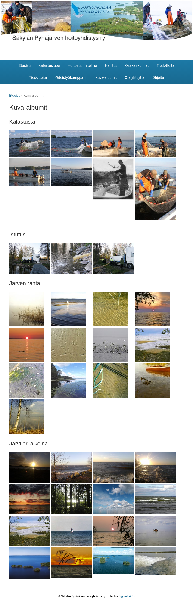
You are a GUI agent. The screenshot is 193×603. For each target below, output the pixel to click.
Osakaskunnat (137, 65)
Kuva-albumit (106, 77)
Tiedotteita (165, 65)
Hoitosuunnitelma (82, 65)
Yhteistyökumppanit (71, 77)
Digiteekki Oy (127, 596)
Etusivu (25, 65)
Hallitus (111, 65)
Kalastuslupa (49, 65)
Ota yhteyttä (135, 77)
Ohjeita (158, 77)
